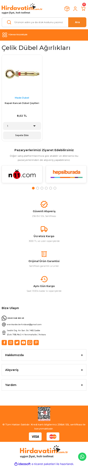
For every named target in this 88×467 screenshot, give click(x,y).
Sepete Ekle (22, 135)
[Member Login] (75, 9)
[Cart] (83, 9)
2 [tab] (37, 188)
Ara (77, 22)
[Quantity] (22, 126)
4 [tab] (46, 188)
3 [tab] (42, 188)
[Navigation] (44, 34)
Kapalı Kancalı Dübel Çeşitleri (22, 103)
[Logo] (22, 8)
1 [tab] (33, 188)
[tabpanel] (22, 175)
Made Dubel (22, 97)
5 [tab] (50, 188)
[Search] (44, 22)
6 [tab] (55, 188)
